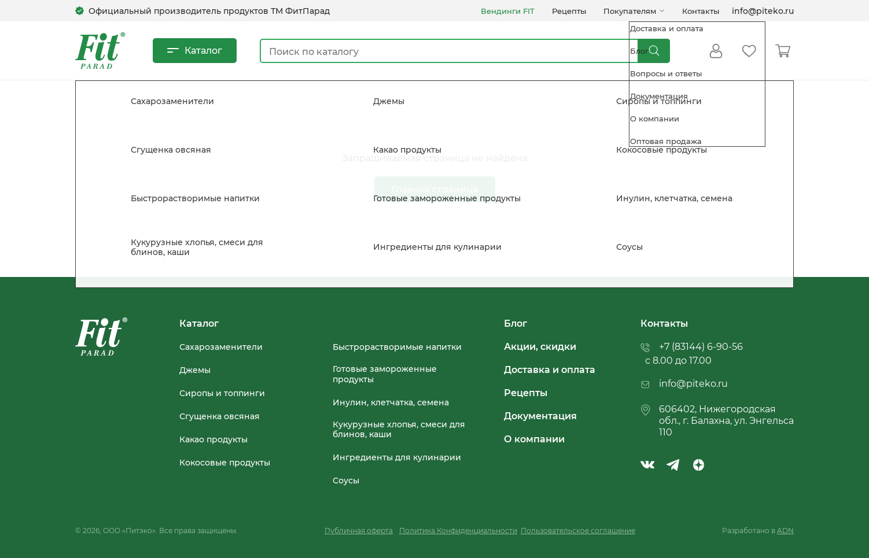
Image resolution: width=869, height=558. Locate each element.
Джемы (195, 370)
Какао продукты (213, 439)
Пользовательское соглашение (578, 530)
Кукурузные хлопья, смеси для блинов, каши (399, 429)
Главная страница (435, 189)
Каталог (203, 50)
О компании (534, 439)
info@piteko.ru (763, 10)
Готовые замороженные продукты (385, 374)
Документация (540, 416)
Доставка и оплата (549, 369)
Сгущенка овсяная (219, 416)
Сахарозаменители (221, 347)
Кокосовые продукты (224, 462)
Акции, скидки (540, 346)
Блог (515, 323)
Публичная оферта (359, 530)
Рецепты (569, 11)
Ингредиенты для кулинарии (397, 457)
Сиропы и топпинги (222, 393)
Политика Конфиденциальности (458, 530)
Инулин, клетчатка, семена (391, 402)
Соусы (346, 480)
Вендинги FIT (508, 11)
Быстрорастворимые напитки (397, 347)
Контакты (700, 11)
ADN (785, 530)
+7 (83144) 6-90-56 (701, 346)
